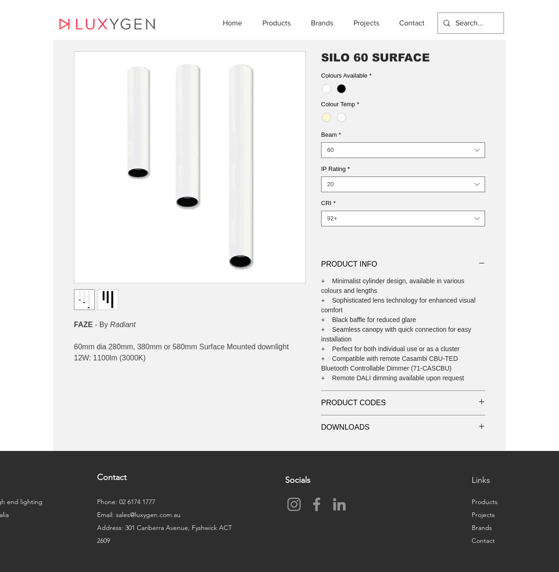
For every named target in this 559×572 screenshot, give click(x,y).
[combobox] (403, 150)
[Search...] (470, 23)
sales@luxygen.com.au (148, 515)
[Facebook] (317, 504)
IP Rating (335, 168)
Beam (331, 134)
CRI (328, 203)
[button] (279, 22)
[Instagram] (294, 504)
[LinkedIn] (339, 504)
